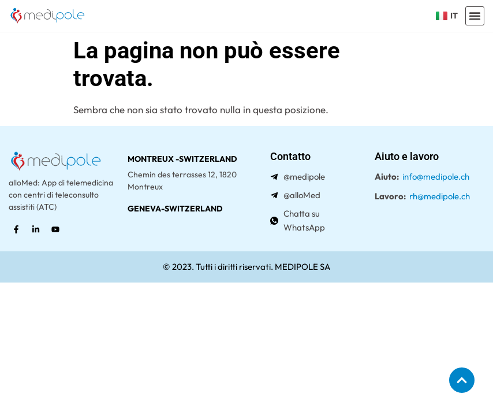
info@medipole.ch (435, 176)
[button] (475, 16)
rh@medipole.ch (439, 196)
